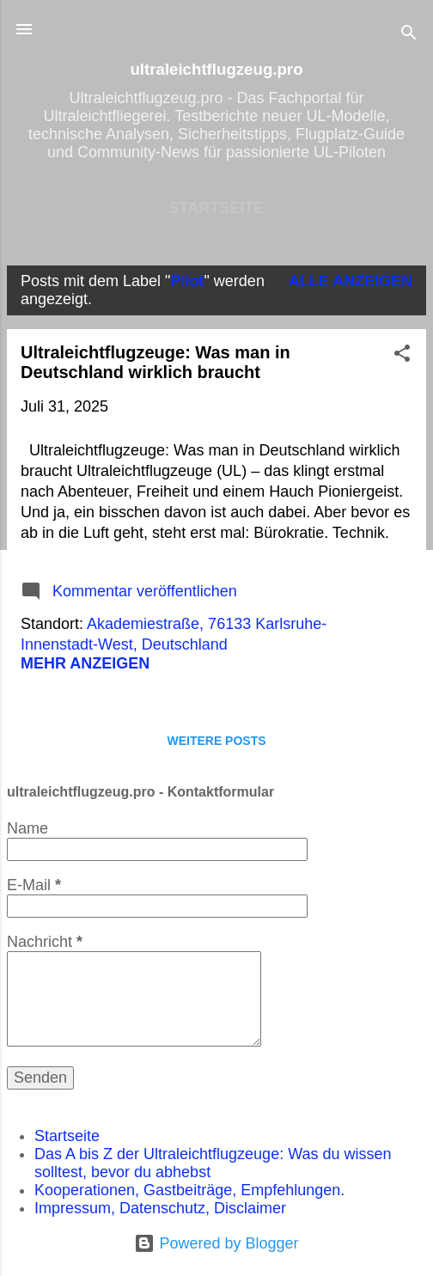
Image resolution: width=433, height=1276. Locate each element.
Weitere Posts (216, 741)
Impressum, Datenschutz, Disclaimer (160, 1208)
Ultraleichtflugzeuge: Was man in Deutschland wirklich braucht (155, 362)
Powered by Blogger (216, 1243)
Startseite (217, 208)
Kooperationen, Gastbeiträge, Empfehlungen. (189, 1190)
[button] (402, 356)
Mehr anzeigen (85, 663)
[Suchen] (409, 35)
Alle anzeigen (350, 281)
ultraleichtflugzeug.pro (216, 69)
